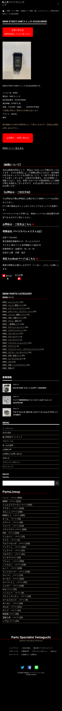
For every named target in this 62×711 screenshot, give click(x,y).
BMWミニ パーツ (11, 515)
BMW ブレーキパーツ (11, 333)
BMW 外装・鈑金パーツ (12, 355)
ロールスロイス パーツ (14, 600)
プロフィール (13, 651)
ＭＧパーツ (8, 589)
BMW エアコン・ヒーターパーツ (15, 352)
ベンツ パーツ (10, 498)
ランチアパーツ (10, 558)
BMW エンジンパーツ (11, 302)
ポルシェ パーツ (10, 512)
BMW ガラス (8, 362)
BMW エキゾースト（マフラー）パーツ (18, 311)
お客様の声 (25, 651)
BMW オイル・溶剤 (10, 321)
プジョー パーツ (11, 561)
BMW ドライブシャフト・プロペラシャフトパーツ (22, 349)
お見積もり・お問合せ (29, 654)
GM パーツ (8, 533)
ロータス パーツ (11, 579)
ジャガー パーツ (11, 586)
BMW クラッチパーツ (11, 340)
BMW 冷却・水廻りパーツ (13, 318)
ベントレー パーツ (12, 593)
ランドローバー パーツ (14, 572)
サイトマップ (13, 654)
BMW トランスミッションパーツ (15, 343)
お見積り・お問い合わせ (18, 138)
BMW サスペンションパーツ (14, 327)
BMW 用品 (7, 368)
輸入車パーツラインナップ (43, 648)
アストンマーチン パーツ (15, 596)
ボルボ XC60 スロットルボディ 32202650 (29, 388)
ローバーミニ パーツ (13, 582)
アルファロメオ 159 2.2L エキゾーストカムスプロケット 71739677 (35, 413)
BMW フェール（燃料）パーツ (14, 315)
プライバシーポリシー (39, 651)
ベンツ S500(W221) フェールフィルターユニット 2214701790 (32, 401)
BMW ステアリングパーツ (13, 330)
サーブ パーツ (10, 610)
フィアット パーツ (12, 547)
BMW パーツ (9, 501)
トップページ (13, 648)
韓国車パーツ (9, 614)
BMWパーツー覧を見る (13, 148)
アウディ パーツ (11, 508)
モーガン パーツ (11, 603)
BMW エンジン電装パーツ (13, 305)
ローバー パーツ (11, 575)
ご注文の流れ (25, 648)
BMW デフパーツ (9, 346)
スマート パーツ (11, 522)
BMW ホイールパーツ (11, 337)
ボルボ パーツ (10, 607)
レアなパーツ (9, 621)
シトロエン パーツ (12, 565)
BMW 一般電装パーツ (11, 324)
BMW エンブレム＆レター (13, 359)
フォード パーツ (11, 526)
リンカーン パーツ (12, 536)
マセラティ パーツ (12, 554)
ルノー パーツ (10, 568)
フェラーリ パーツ (12, 551)
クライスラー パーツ (12, 529)
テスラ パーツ (10, 540)
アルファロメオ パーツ (14, 543)
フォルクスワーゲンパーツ (15, 505)
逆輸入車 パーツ (11, 617)
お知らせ (53, 651)
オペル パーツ (10, 519)
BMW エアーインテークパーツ (14, 308)
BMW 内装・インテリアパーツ (14, 365)
